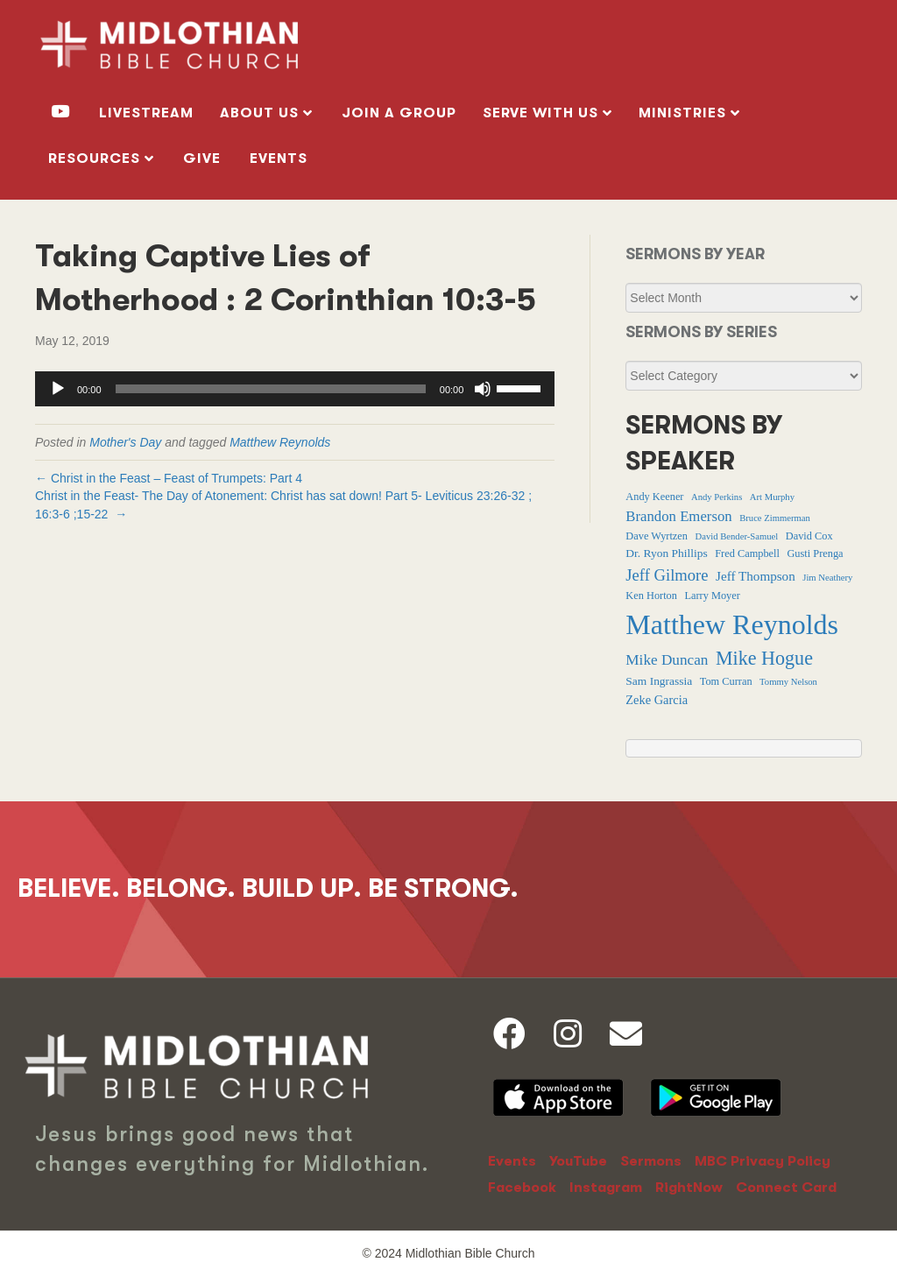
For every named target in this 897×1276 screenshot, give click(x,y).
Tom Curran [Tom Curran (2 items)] (726, 681)
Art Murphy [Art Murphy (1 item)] (772, 497)
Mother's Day (125, 442)
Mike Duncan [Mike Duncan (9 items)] (666, 660)
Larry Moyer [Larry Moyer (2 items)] (711, 595)
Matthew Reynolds (280, 442)
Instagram (605, 1187)
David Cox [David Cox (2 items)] (809, 536)
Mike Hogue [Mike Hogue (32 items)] (764, 658)
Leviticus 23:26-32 (476, 496)
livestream (146, 113)
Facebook (522, 1187)
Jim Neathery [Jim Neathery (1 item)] (827, 577)
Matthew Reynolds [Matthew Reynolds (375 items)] (731, 624)
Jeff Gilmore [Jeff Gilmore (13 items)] (666, 575)
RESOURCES (94, 158)
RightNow (689, 1187)
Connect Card (786, 1187)
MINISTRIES (682, 113)
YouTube (578, 1161)
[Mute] (482, 389)
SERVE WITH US (540, 113)
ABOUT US (259, 113)
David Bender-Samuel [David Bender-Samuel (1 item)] (737, 536)
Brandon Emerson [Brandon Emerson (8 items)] (678, 516)
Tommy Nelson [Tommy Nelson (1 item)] (788, 682)
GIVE (202, 158)
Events (278, 158)
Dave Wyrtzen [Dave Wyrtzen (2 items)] (656, 536)
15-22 (93, 514)
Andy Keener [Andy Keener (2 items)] (654, 496)
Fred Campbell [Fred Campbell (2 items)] (747, 553)
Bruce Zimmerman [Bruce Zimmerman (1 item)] (774, 518)
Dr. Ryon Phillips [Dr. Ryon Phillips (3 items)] (666, 553)
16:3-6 (52, 514)
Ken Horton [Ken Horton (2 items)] (651, 595)
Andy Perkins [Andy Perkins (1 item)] (716, 497)
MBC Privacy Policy (762, 1161)
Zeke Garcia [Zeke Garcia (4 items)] (656, 700)
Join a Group (399, 113)
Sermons (651, 1161)
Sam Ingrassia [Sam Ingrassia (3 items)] (658, 680)
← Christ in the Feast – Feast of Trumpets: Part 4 (168, 478)
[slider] (271, 388)
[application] (294, 388)
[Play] (58, 389)
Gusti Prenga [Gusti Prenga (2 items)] (815, 553)
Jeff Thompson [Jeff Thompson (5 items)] (755, 575)
